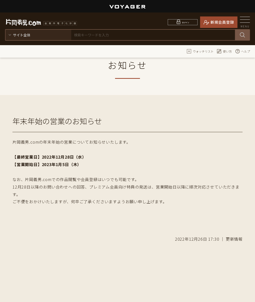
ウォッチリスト (200, 51)
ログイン (186, 22)
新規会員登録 (222, 22)
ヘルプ (242, 51)
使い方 (224, 51)
